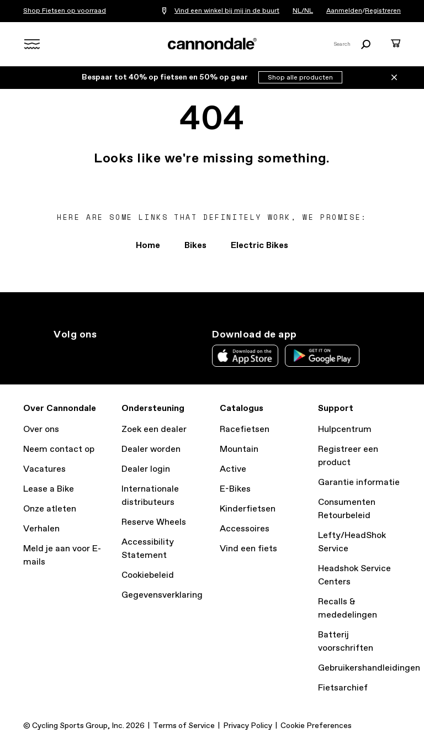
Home (148, 245)
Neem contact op (58, 449)
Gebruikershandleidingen (369, 668)
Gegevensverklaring (162, 595)
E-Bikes (235, 489)
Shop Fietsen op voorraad (64, 11)
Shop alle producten (300, 77)
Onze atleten (49, 509)
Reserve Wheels (153, 522)
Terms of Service (184, 726)
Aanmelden (344, 11)
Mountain (239, 449)
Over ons (41, 429)
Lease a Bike (48, 489)
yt (133, 354)
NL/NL (303, 11)
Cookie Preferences (316, 726)
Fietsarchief (343, 688)
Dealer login (145, 469)
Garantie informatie (359, 482)
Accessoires (244, 529)
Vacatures (44, 469)
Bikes (195, 245)
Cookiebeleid (147, 575)
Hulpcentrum (345, 429)
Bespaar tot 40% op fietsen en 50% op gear (166, 77)
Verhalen (41, 529)
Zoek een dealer (154, 429)
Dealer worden (151, 449)
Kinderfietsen (247, 509)
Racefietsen (244, 429)
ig (60, 354)
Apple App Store (245, 356)
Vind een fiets (248, 549)
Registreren (383, 11)
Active (233, 469)
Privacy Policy (247, 726)
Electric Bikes (259, 245)
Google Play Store (322, 356)
